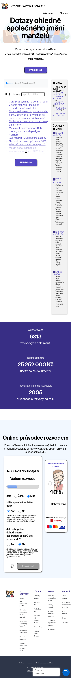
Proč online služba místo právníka (66, 604)
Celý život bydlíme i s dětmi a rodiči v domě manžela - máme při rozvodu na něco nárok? (28, 104)
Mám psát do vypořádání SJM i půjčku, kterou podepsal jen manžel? (26, 131)
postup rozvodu (58, 97)
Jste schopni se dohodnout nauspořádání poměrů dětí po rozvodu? (19, 534)
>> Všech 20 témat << (59, 114)
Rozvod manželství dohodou (51, 613)
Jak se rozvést (57, 273)
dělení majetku (58, 94)
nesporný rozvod (59, 109)
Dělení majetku (58, 134)
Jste (8, 495)
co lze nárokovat (58, 103)
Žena (20, 495)
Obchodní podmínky (25, 663)
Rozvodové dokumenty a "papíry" (24, 623)
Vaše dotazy (48, 13)
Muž (32, 495)
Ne (23, 511)
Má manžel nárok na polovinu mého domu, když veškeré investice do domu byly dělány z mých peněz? (28, 114)
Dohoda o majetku (58, 233)
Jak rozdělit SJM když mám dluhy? (28, 137)
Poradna (9, 83)
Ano (13, 511)
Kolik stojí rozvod (57, 181)
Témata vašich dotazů (36, 633)
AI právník (65, 13)
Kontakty (65, 622)
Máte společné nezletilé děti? (19, 504)
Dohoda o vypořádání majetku (51, 622)
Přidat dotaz (35, 69)
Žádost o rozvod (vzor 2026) (52, 598)
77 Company (31, 671)
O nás (64, 618)
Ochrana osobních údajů (44, 663)
